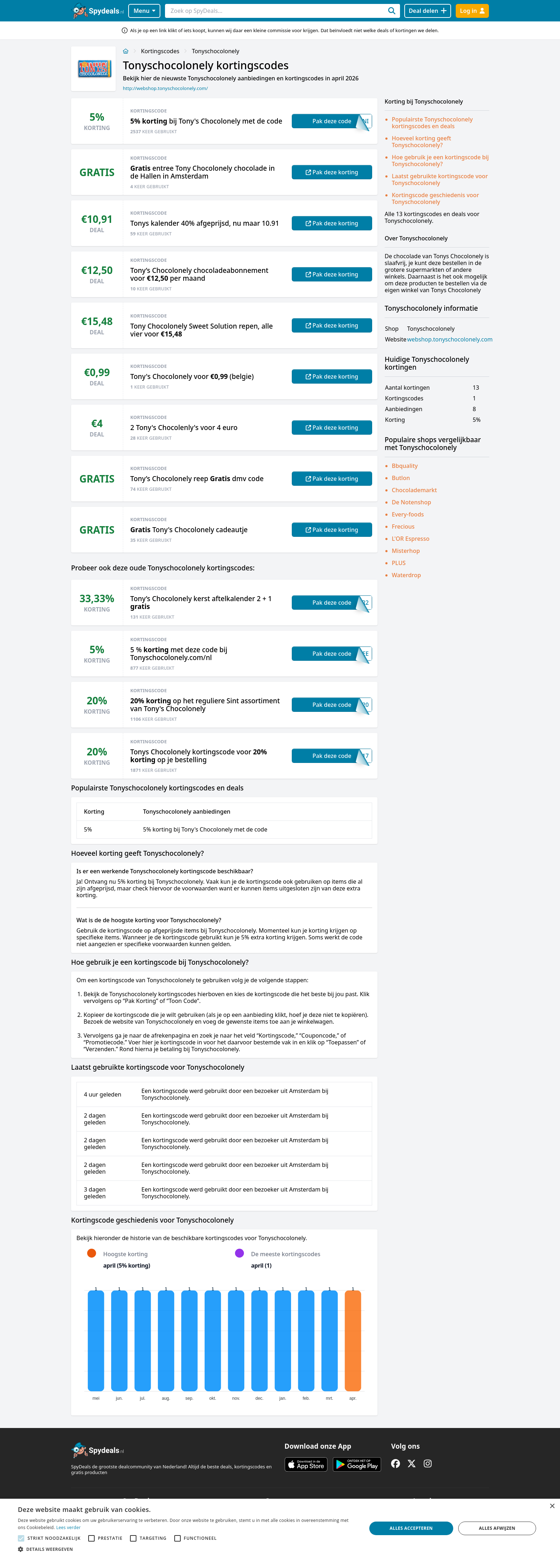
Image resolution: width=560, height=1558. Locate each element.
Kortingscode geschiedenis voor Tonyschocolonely (435, 198)
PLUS (399, 563)
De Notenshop (411, 502)
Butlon (401, 478)
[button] (187, 1549)
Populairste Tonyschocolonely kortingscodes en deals (432, 122)
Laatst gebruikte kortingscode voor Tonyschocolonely (440, 179)
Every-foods (408, 514)
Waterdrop (406, 575)
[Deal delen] (427, 11)
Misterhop (406, 551)
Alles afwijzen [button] (497, 1528)
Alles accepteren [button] (411, 1528)
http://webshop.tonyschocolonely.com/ (165, 88)
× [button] (552, 1506)
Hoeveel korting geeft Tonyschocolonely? (421, 141)
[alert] (280, 1528)
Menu (144, 11)
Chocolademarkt (414, 490)
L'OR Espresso (410, 539)
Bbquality (405, 466)
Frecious (403, 526)
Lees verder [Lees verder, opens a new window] (68, 1527)
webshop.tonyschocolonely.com (450, 339)
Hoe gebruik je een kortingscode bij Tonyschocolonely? (440, 160)
